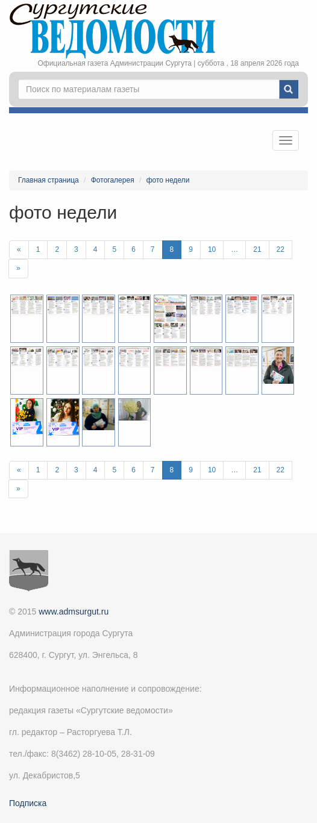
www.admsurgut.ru (73, 611)
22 (280, 249)
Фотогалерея (112, 180)
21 (257, 249)
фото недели (168, 180)
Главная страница (48, 180)
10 (212, 249)
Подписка (27, 803)
